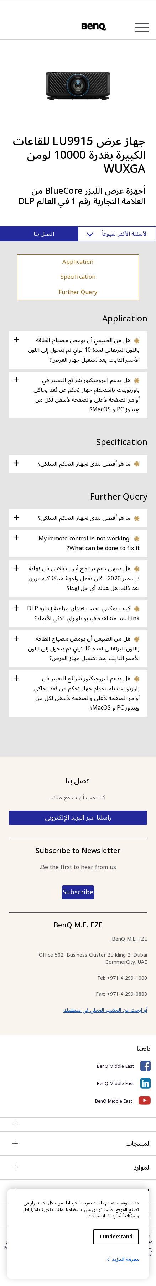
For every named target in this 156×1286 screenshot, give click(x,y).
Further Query (78, 292)
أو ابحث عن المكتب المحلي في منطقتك (105, 1010)
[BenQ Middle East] (78, 1066)
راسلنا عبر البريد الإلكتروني (78, 817)
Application (77, 262)
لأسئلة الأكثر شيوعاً (117, 234)
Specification (78, 277)
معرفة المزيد (122, 1259)
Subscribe (78, 892)
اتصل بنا (43, 234)
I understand (115, 1237)
